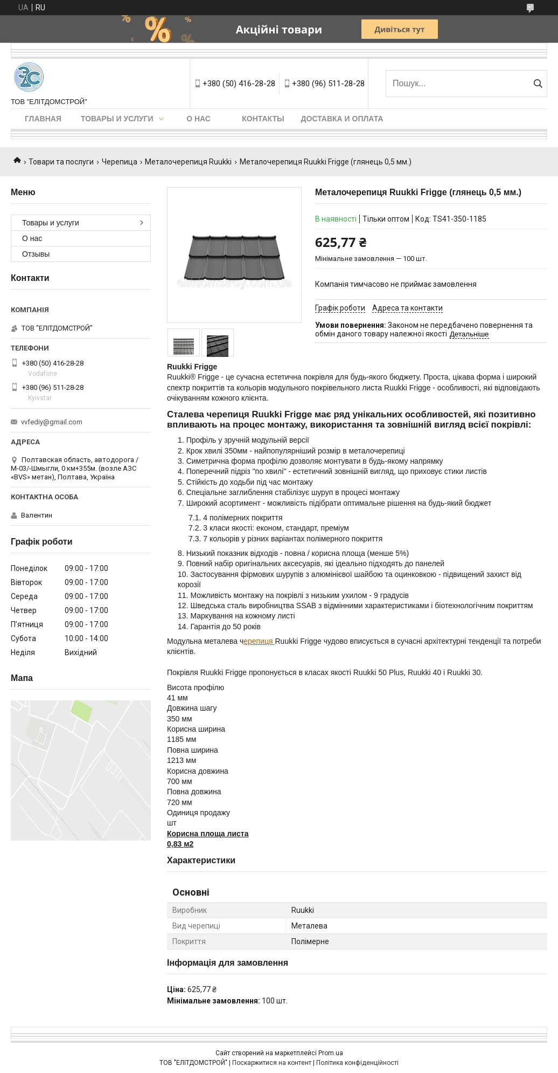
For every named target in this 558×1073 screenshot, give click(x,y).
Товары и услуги (117, 118)
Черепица (119, 161)
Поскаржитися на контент (271, 1063)
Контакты (263, 118)
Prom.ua (330, 1053)
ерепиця (259, 641)
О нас (198, 118)
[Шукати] (537, 83)
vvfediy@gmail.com (51, 422)
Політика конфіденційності (357, 1063)
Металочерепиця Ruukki (188, 161)
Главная (43, 118)
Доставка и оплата (342, 118)
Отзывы (36, 254)
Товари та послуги (61, 161)
